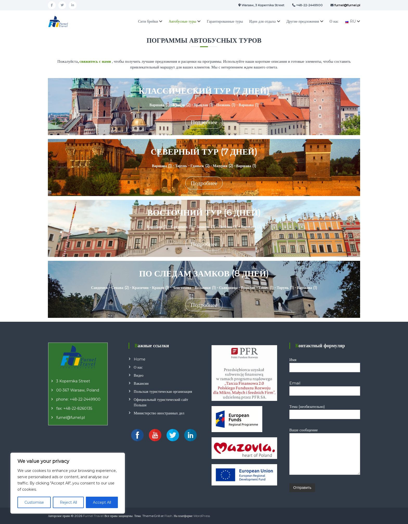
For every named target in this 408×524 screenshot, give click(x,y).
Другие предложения (302, 21)
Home (139, 359)
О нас (334, 21)
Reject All (68, 502)
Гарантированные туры (225, 21)
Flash (168, 516)
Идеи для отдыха (262, 21)
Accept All (102, 502)
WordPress (201, 516)
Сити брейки (148, 21)
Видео (138, 375)
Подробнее (204, 122)
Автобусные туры (182, 21)
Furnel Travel (93, 516)
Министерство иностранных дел (159, 413)
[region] (67, 483)
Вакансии (141, 383)
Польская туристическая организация (163, 391)
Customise (34, 502)
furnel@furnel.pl (70, 417)
